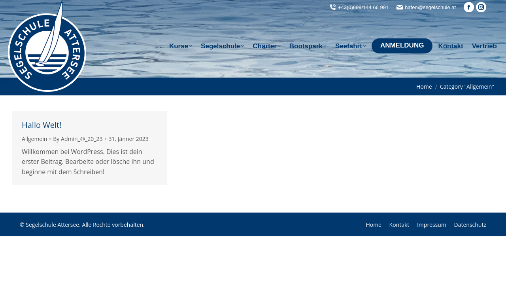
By (77, 138)
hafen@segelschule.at (430, 7)
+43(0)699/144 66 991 (363, 7)
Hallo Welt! (41, 125)
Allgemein (34, 138)
